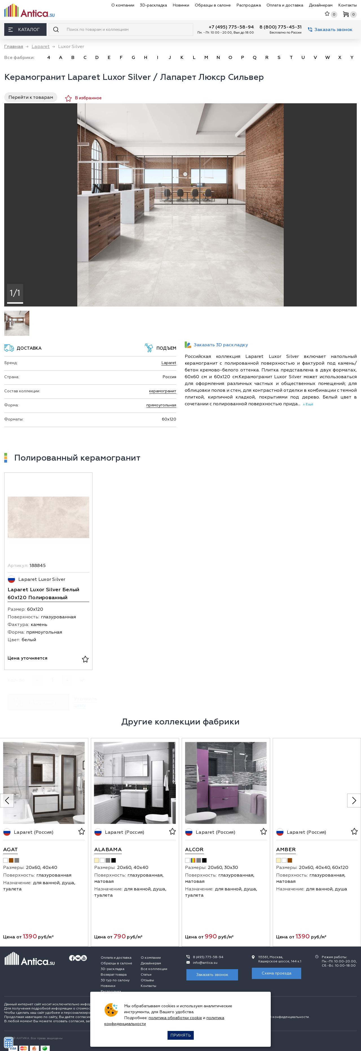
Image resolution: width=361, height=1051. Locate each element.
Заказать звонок (330, 29)
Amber (286, 849)
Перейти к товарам (30, 97)
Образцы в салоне (213, 5)
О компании (122, 5)
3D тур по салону (115, 980)
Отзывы (147, 980)
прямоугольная (161, 405)
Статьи (146, 975)
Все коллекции (154, 969)
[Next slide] (354, 800)
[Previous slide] (7, 800)
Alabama (108, 849)
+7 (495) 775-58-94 (231, 27)
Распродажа (248, 5)
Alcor (194, 849)
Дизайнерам (321, 5)
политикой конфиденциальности (281, 1017)
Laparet (168, 362)
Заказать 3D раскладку (216, 344)
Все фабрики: (19, 57)
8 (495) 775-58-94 (208, 957)
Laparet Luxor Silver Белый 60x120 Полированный (43, 593)
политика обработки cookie (175, 1017)
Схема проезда (276, 973)
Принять (180, 1035)
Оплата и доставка (285, 5)
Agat (10, 849)
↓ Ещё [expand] (306, 404)
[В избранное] (85, 660)
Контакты (347, 5)
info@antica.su (205, 963)
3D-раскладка (153, 5)
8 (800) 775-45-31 (280, 27)
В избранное (83, 98)
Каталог (24, 29)
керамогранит (162, 391)
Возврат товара (114, 975)
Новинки (181, 5)
